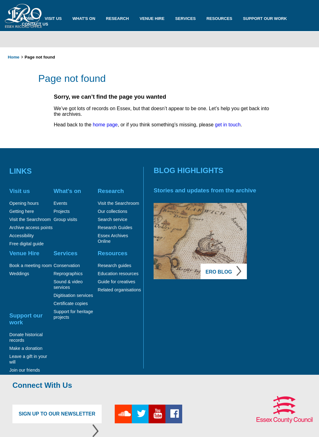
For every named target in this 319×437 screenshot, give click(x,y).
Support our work (265, 18)
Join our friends (24, 370)
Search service (112, 219)
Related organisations (119, 289)
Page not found (40, 57)
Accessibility (21, 235)
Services (185, 18)
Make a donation (25, 348)
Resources (219, 18)
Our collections (112, 211)
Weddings (19, 273)
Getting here (21, 211)
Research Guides (115, 227)
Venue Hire (152, 18)
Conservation (66, 265)
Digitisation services (73, 295)
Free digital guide (26, 243)
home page (104, 124)
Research (117, 18)
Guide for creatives (116, 281)
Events (60, 203)
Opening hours (24, 203)
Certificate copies (70, 303)
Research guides (114, 265)
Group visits (65, 219)
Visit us (53, 18)
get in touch (228, 124)
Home (13, 57)
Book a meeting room (30, 265)
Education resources (118, 273)
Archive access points (31, 227)
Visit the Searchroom (30, 219)
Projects (61, 211)
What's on (83, 18)
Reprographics (68, 273)
